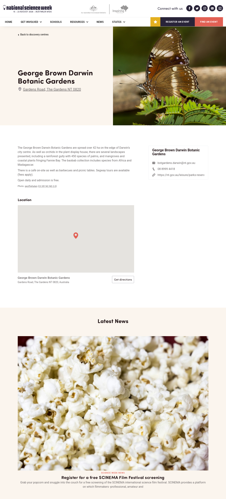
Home (8, 22)
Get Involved (29, 22)
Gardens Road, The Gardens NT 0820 (52, 89)
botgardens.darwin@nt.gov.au (176, 163)
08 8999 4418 (166, 169)
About (22, 475)
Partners (43, 475)
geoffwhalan (31, 186)
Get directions (123, 279)
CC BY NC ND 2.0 (47, 186)
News (100, 22)
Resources (77, 22)
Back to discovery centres (33, 34)
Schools (56, 22)
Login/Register (94, 475)
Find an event (209, 21)
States (116, 22)
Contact (66, 475)
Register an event (177, 21)
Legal (57, 487)
